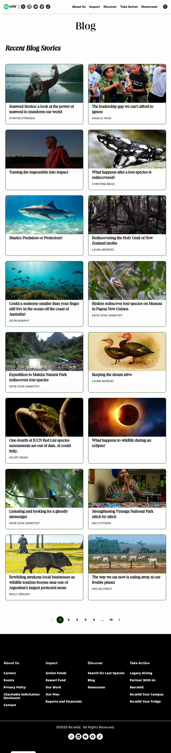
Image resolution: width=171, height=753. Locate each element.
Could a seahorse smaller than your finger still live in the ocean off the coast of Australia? (44, 309)
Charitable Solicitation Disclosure (22, 696)
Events (9, 680)
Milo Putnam (101, 523)
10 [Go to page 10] (110, 619)
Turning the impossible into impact (38, 173)
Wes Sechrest (102, 589)
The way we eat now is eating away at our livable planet (126, 580)
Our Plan (52, 694)
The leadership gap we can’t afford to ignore (122, 110)
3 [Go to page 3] (77, 619)
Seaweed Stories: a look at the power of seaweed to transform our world (41, 110)
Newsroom (149, 6)
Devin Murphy (19, 320)
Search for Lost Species (106, 673)
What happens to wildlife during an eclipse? (121, 443)
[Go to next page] (119, 619)
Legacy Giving (141, 673)
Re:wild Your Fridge (145, 701)
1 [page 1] (60, 619)
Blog (91, 680)
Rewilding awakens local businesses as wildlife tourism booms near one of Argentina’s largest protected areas (42, 583)
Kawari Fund (56, 680)
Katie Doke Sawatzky (107, 315)
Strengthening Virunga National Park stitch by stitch (122, 514)
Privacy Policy (15, 687)
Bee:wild (137, 687)
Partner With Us (142, 680)
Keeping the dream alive (112, 375)
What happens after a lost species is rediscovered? (121, 175)
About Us (79, 6)
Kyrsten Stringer (22, 118)
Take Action (129, 6)
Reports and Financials (64, 701)
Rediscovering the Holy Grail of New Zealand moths (122, 241)
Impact (94, 6)
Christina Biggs (103, 184)
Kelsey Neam (18, 457)
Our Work (53, 687)
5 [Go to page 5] (94, 619)
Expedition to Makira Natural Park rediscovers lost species (38, 378)
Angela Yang (101, 118)
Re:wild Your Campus (146, 694)
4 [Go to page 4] (85, 619)
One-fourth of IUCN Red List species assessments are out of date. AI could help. (40, 446)
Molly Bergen (19, 594)
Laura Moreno (103, 249)
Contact (10, 705)
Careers (10, 673)
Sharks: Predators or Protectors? (35, 238)
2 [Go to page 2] (68, 619)
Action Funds (56, 673)
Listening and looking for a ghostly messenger (38, 514)
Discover (110, 6)
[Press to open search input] (165, 6)
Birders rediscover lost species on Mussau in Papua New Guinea (127, 307)
